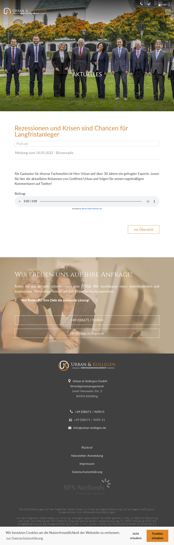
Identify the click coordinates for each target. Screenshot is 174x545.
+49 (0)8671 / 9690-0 (87, 320)
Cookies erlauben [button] (157, 536)
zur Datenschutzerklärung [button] (24, 538)
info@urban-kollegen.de (87, 333)
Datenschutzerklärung (87, 472)
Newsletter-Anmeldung (87, 455)
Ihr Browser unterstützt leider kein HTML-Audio (87, 201)
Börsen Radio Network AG (92, 208)
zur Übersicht (143, 229)
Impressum (87, 463)
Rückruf (87, 447)
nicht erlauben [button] (136, 536)
